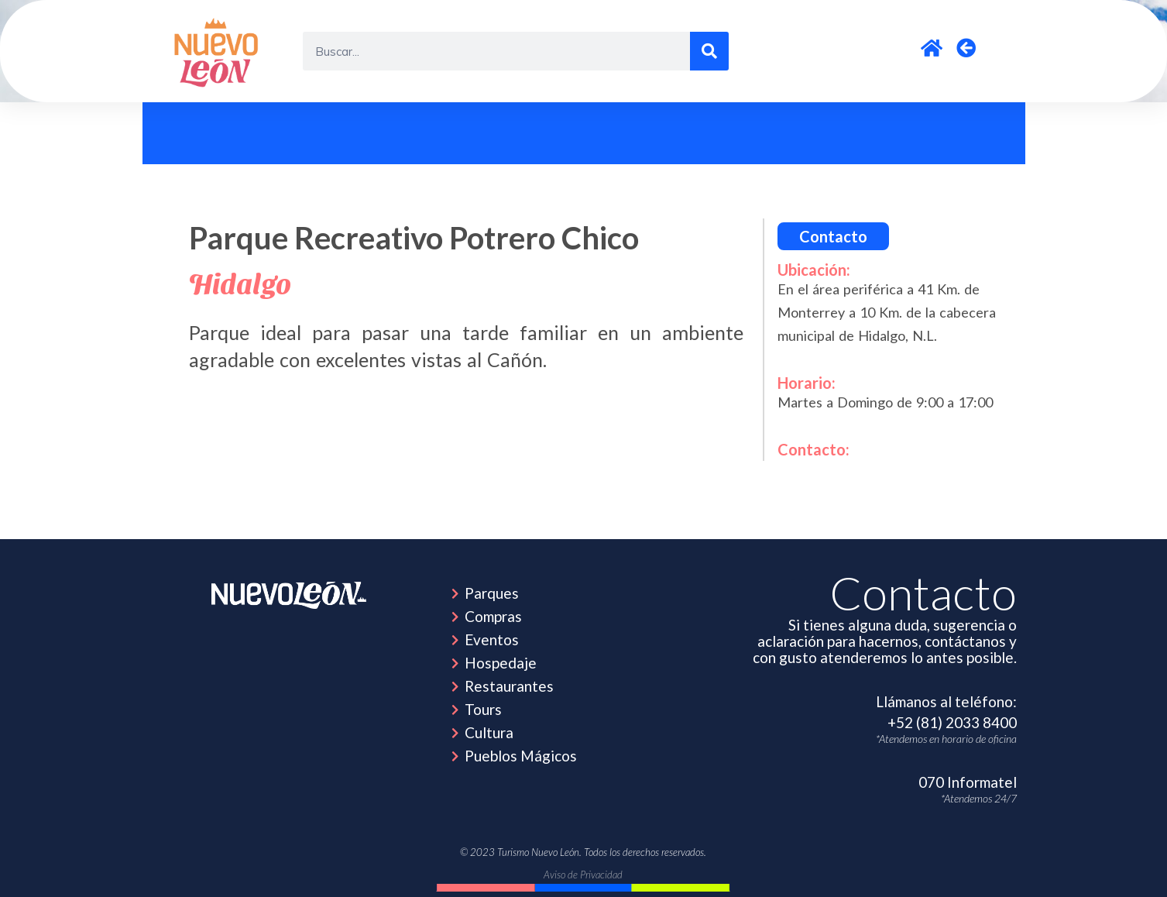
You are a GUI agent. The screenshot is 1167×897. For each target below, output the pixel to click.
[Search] (709, 51)
